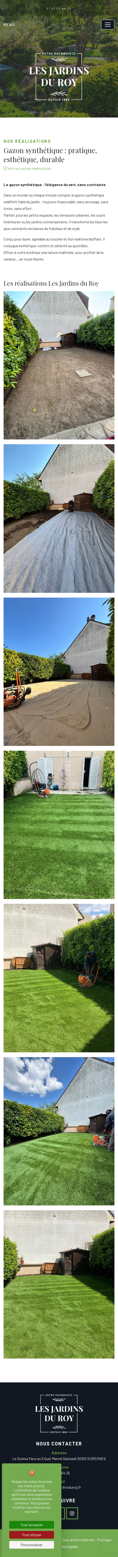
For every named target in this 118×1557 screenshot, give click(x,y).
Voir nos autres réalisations (27, 168)
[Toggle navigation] (107, 24)
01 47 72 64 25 (59, 8)
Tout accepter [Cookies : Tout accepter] (31, 1524)
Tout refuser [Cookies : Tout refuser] (31, 1534)
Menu (9, 24)
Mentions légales (65, 1546)
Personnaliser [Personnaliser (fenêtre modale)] (32, 1544)
